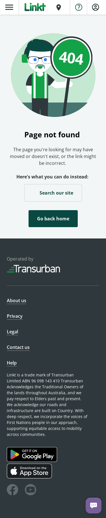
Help (12, 363)
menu (9, 7)
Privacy (15, 316)
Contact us (18, 347)
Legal (12, 332)
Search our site (53, 192)
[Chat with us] (93, 505)
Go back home (53, 219)
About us (16, 300)
